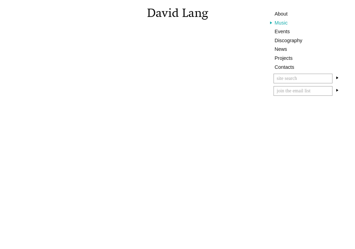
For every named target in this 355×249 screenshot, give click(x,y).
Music (281, 23)
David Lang (177, 13)
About (281, 14)
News (281, 49)
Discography (288, 40)
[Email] (303, 91)
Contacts (284, 67)
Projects (284, 58)
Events (282, 31)
